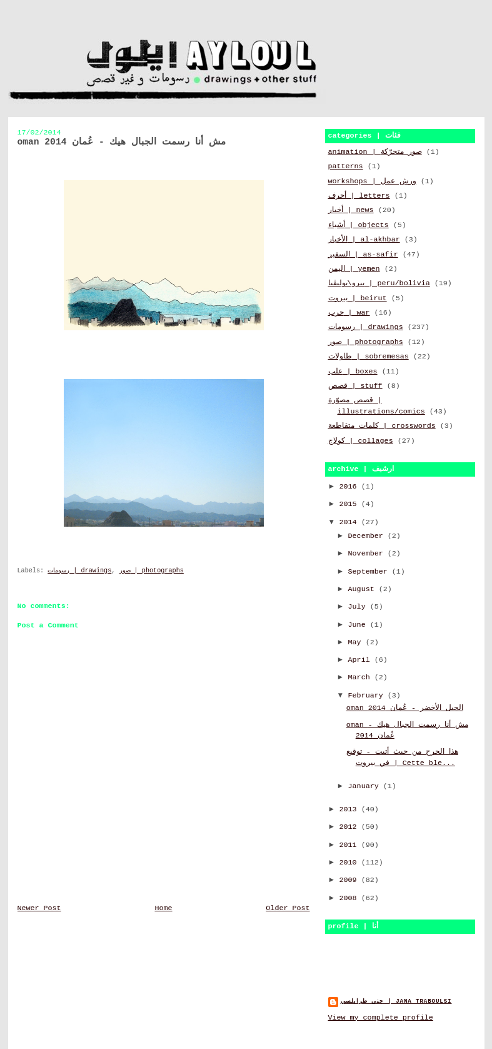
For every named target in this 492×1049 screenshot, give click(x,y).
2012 (350, 827)
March (361, 677)
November (368, 553)
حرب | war (349, 312)
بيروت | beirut (357, 298)
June (359, 625)
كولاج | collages (360, 441)
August (363, 589)
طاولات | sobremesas (368, 356)
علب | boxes (353, 371)
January (365, 786)
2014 (350, 522)
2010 (350, 862)
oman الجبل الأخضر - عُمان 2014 (404, 708)
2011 (350, 845)
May (357, 642)
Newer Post (39, 908)
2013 (350, 809)
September (370, 571)
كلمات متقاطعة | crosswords (382, 426)
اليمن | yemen (354, 269)
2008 (350, 898)
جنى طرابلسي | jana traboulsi (396, 1001)
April (361, 660)
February (368, 695)
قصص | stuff (355, 386)
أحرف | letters (359, 195)
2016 (350, 486)
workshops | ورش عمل (372, 181)
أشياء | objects (358, 225)
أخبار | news (351, 210)
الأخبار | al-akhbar (364, 239)
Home (163, 908)
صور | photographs (151, 570)
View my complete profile (380, 1017)
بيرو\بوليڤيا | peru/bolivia (379, 283)
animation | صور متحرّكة (375, 152)
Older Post (287, 908)
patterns (345, 166)
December (368, 536)
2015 (350, 504)
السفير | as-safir (363, 254)
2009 (350, 880)
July (359, 606)
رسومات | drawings (79, 570)
